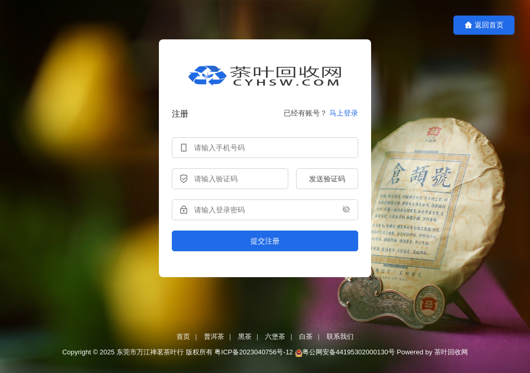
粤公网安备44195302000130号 (348, 352)
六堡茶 (275, 336)
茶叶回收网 (451, 352)
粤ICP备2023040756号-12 (253, 352)
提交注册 (265, 241)
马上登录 (343, 113)
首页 (183, 336)
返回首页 (484, 25)
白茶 (306, 336)
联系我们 (340, 336)
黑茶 (245, 336)
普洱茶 (214, 336)
